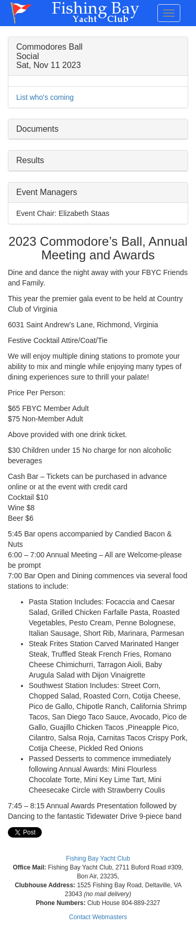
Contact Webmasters (98, 917)
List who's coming (45, 97)
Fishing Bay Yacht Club (98, 858)
